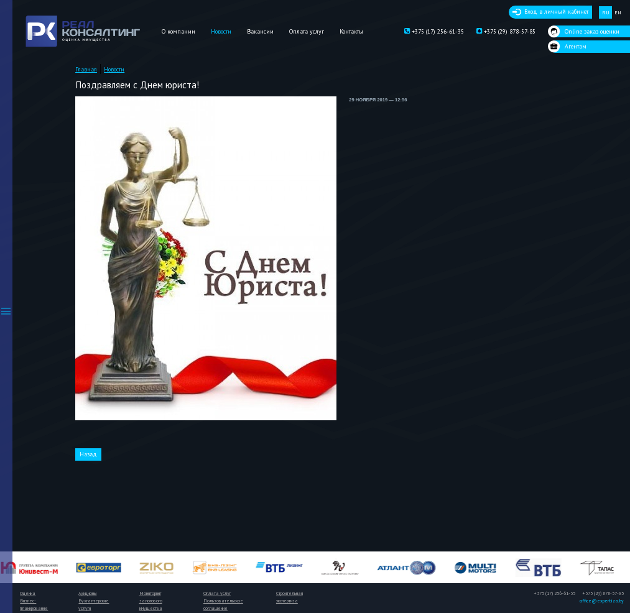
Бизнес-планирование (34, 604)
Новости (221, 31)
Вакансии (260, 31)
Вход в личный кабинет (556, 11)
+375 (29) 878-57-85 (505, 31)
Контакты (351, 31)
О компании (178, 31)
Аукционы (87, 593)
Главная (86, 69)
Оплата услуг (306, 31)
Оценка (27, 593)
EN (617, 12)
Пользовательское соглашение (223, 604)
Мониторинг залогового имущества (150, 600)
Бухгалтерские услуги (93, 604)
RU (605, 12)
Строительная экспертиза (289, 597)
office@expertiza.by (602, 600)
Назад (88, 454)
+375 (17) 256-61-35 (434, 31)
